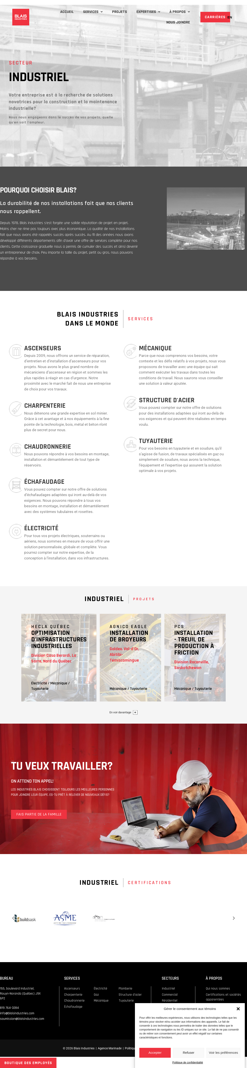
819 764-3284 (9, 1008)
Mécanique (58, 683)
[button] (238, 1009)
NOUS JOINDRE (177, 22)
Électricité (39, 683)
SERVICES (86, 11)
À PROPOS (179, 11)
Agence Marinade (110, 1048)
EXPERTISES (145, 11)
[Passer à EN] (229, 17)
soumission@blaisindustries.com (22, 1019)
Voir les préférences (223, 1052)
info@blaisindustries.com (17, 1013)
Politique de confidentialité (187, 1062)
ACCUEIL (58, 11)
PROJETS (114, 11)
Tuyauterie (40, 688)
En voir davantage (120, 712)
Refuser (188, 1052)
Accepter (155, 1052)
